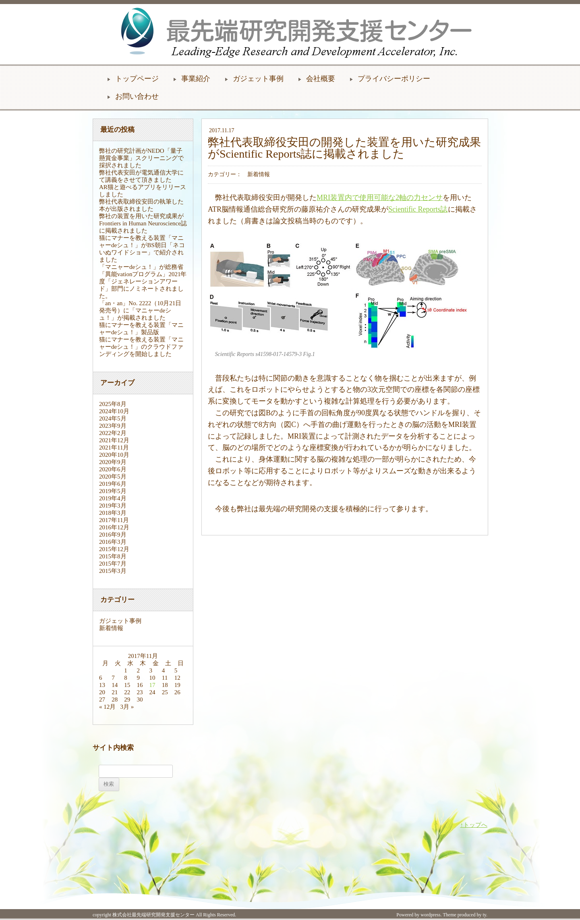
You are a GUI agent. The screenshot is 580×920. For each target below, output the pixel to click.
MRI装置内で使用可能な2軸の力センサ (380, 198)
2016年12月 (114, 527)
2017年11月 (114, 520)
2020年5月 (112, 476)
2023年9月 (112, 426)
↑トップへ (474, 825)
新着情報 (111, 628)
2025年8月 (112, 404)
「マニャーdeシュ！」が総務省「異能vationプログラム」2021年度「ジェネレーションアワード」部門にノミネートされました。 (143, 281)
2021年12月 (114, 440)
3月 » (127, 707)
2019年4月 (112, 498)
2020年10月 (114, 455)
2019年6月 (112, 484)
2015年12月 (114, 549)
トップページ (137, 79)
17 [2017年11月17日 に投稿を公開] (152, 685)
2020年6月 (112, 469)
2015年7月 (112, 563)
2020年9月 (112, 462)
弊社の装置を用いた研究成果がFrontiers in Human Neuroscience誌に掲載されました (143, 223)
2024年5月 (112, 418)
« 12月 (107, 707)
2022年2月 (112, 433)
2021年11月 (114, 447)
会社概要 (320, 79)
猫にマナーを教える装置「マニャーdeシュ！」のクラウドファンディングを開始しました (141, 346)
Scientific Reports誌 (417, 209)
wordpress (430, 915)
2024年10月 (114, 411)
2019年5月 (112, 491)
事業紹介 (195, 79)
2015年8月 (112, 556)
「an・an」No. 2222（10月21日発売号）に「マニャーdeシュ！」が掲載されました (140, 310)
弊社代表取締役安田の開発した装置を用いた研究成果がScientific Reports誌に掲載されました (344, 148)
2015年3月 (112, 571)
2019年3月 (112, 505)
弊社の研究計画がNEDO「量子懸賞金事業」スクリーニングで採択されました (141, 158)
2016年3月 (112, 542)
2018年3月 (112, 513)
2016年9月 (112, 534)
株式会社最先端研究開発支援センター (153, 915)
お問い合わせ (137, 96)
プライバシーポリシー (394, 79)
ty (484, 915)
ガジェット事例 (258, 79)
